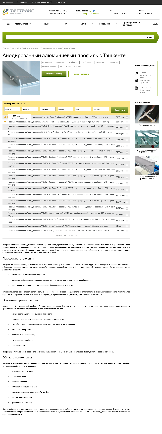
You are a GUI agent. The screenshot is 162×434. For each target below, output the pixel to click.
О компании (7, 2)
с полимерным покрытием (70, 66)
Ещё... (155, 24)
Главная (6, 48)
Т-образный (100, 62)
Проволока (104, 24)
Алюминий (15, 48)
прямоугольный (49, 66)
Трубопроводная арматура (131, 23)
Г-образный (60, 62)
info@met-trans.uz (144, 13)
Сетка (83, 24)
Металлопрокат (23, 24)
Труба (47, 24)
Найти (149, 37)
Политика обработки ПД (42, 2)
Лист (65, 24)
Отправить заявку (54, 73)
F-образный (47, 62)
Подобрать (120, 110)
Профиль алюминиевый (30, 48)
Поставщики (22, 2)
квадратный (114, 62)
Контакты (60, 2)
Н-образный (74, 62)
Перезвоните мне (81, 74)
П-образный (87, 62)
